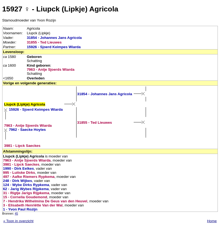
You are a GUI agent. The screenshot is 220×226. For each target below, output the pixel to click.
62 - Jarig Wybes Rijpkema (26, 189)
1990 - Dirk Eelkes (18, 168)
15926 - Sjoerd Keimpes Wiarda (54, 47)
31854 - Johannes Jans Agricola (54, 38)
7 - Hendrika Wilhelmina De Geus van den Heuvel (45, 201)
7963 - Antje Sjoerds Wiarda (50, 69)
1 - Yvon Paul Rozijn (20, 209)
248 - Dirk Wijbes (17, 181)
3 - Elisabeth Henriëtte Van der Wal (33, 205)
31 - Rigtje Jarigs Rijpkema (26, 193)
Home (212, 221)
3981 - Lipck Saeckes (22, 146)
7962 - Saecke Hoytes (27, 130)
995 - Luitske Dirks (19, 173)
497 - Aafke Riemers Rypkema (28, 177)
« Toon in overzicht (18, 221)
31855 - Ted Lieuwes (44, 42)
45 (16, 213)
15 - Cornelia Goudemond (25, 197)
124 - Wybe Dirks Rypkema (26, 185)
